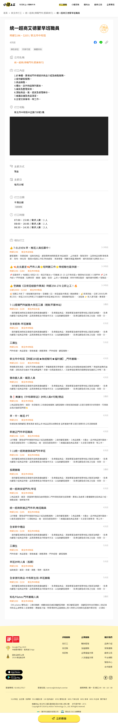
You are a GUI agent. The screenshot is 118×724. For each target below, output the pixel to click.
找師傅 (28, 699)
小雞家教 (75, 4)
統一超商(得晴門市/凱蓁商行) (39, 12)
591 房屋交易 (37, 699)
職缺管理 (85, 643)
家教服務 (108, 648)
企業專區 (111, 4)
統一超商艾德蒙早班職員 (68, 12)
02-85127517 (20, 687)
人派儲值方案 (87, 657)
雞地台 (87, 4)
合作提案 (108, 666)
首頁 (5, 12)
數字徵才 (103, 699)
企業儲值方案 (87, 652)
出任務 (21, 699)
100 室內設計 (49, 699)
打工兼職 (63, 4)
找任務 (65, 648)
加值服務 (85, 648)
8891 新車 (84, 699)
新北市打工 (16, 12)
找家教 (65, 652)
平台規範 (108, 657)
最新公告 (98, 4)
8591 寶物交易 (60, 699)
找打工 (65, 643)
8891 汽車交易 (73, 699)
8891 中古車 (94, 699)
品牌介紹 (108, 643)
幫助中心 (108, 662)
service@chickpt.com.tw (57, 687)
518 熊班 (14, 699)
